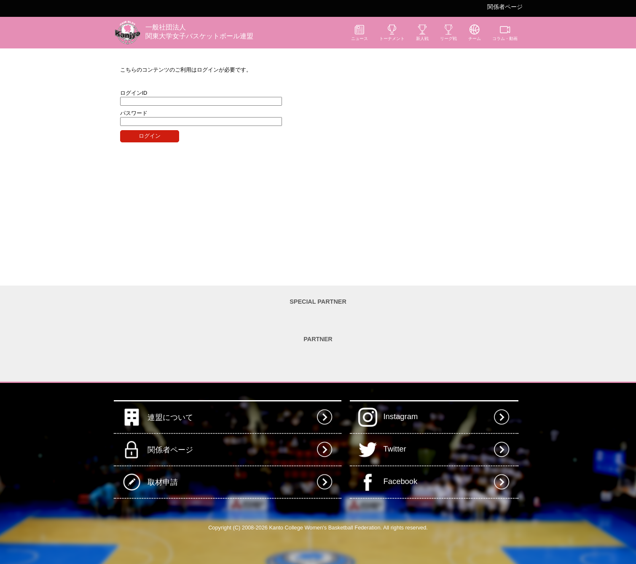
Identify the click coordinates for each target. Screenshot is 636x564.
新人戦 (422, 32)
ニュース (359, 32)
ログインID (134, 93)
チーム (474, 32)
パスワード (134, 113)
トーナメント (392, 32)
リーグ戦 (448, 32)
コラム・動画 (505, 32)
